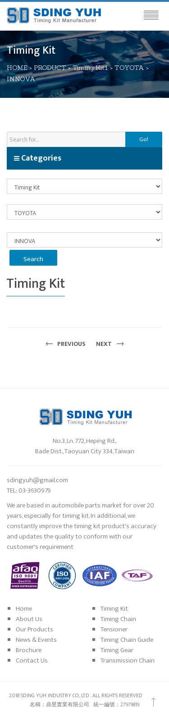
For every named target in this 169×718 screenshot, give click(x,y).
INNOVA (21, 79)
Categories (37, 158)
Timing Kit (114, 608)
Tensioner (114, 629)
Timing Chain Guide (126, 639)
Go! (143, 139)
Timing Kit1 (90, 68)
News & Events (36, 639)
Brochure (28, 650)
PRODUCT (50, 68)
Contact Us (32, 660)
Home (24, 608)
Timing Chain (118, 619)
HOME (17, 68)
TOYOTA (129, 68)
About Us (29, 619)
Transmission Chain (127, 660)
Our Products (34, 629)
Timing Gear (116, 650)
